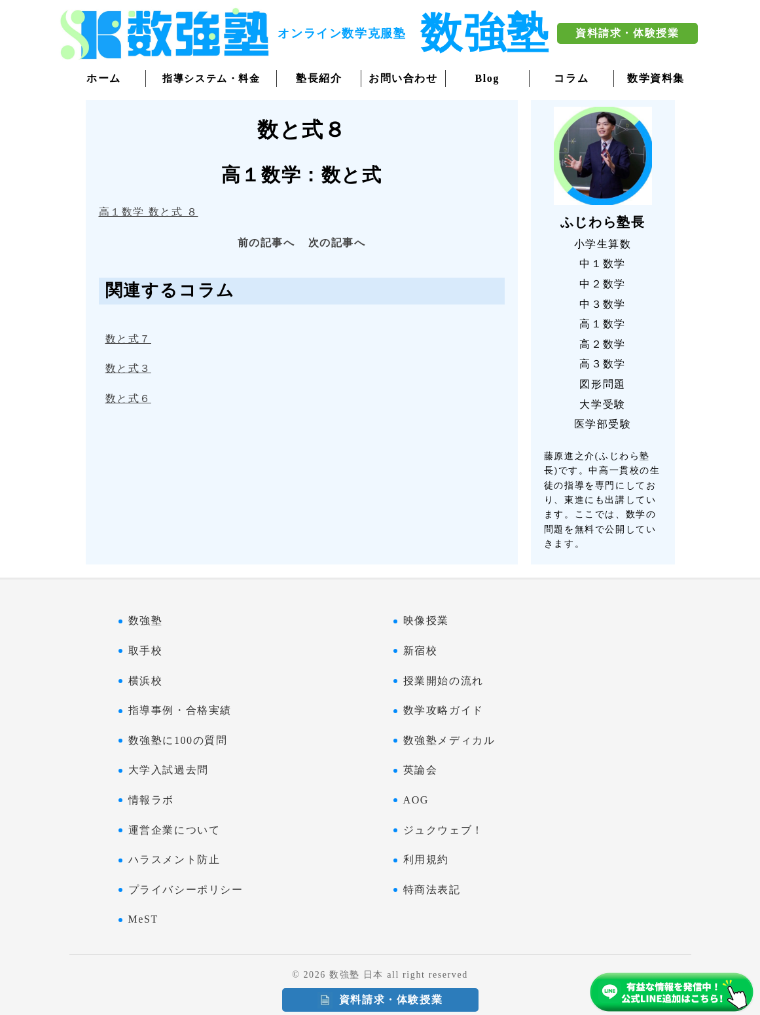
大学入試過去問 (168, 769)
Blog (487, 78)
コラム (571, 78)
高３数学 (602, 363)
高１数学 (602, 323)
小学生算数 (603, 243)
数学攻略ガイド (443, 710)
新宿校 (420, 650)
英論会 (420, 769)
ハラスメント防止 (174, 859)
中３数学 (602, 304)
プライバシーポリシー (186, 889)
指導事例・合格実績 (180, 710)
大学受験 (602, 404)
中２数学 (602, 283)
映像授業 (426, 620)
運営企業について (174, 830)
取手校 (145, 650)
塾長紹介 (319, 78)
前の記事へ (266, 242)
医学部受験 (603, 424)
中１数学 (602, 263)
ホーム (103, 78)
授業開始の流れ (443, 680)
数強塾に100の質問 (178, 740)
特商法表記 (432, 889)
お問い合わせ (403, 78)
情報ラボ (151, 799)
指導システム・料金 (211, 78)
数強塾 (145, 620)
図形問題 (602, 384)
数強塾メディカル (449, 740)
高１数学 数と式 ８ (148, 211)
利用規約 (426, 859)
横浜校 (145, 680)
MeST (143, 919)
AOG (416, 799)
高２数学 (602, 344)
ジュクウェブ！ (443, 830)
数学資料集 (656, 78)
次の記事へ (337, 242)
